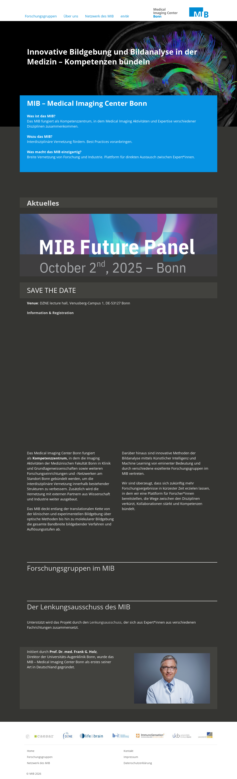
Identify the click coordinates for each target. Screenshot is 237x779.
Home (30, 751)
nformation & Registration (51, 312)
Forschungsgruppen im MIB (71, 568)
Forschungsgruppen (41, 16)
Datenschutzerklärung (138, 763)
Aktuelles (43, 203)
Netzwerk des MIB (99, 16)
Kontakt (128, 751)
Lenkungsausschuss (106, 622)
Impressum (131, 757)
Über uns (71, 16)
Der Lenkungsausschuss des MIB (78, 606)
